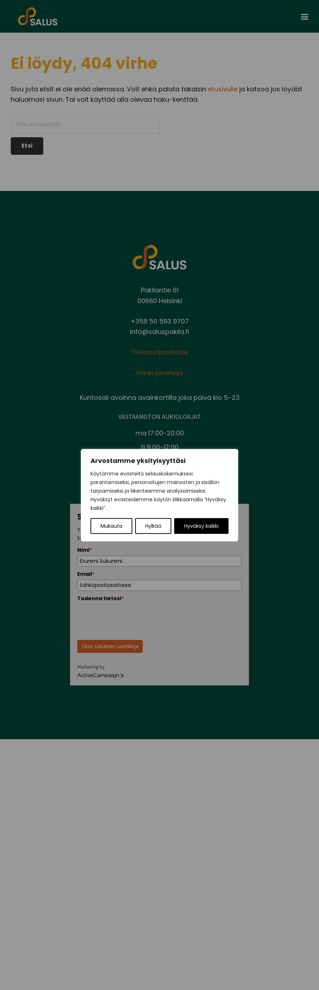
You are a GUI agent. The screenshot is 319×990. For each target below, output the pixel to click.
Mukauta (111, 526)
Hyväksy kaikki (201, 526)
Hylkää (153, 526)
